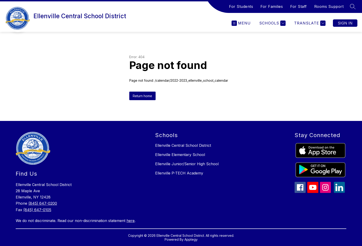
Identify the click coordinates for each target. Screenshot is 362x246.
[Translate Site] (309, 23)
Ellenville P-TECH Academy (179, 173)
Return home (142, 96)
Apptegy (191, 239)
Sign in (345, 23)
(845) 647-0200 (42, 203)
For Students (241, 6)
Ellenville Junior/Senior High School (187, 164)
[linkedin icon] (339, 191)
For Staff (298, 6)
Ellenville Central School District (183, 145)
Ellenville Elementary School (180, 154)
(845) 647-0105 (37, 209)
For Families (271, 6)
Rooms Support (329, 6)
